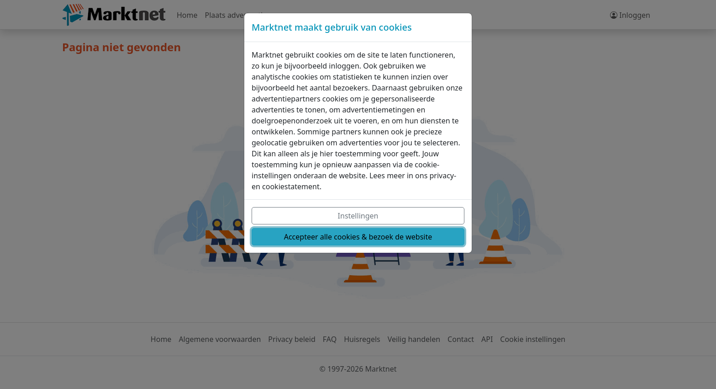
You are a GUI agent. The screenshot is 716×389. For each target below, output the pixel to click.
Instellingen (358, 216)
